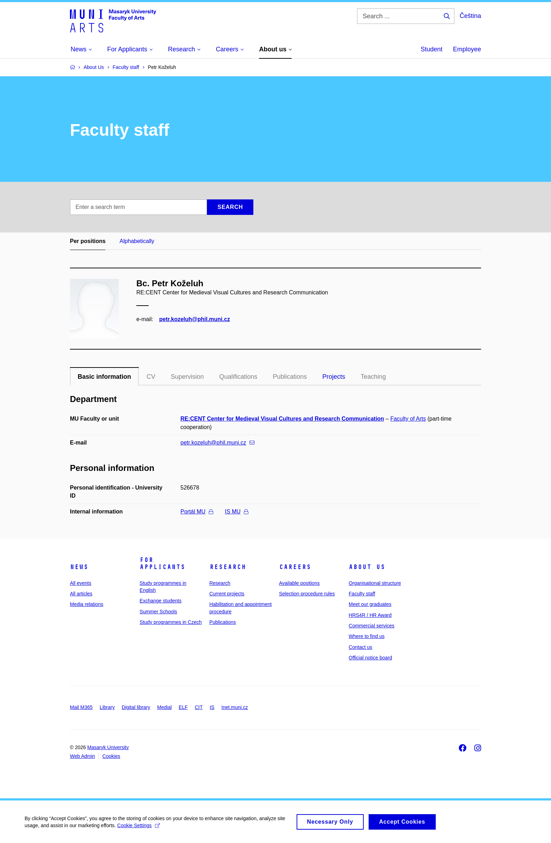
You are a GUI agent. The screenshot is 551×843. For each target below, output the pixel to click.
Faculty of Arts (408, 419)
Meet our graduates (370, 604)
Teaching (373, 376)
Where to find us (366, 636)
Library (107, 707)
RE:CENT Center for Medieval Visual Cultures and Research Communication (282, 419)
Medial (164, 707)
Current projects (227, 593)
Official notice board (370, 657)
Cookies (111, 756)
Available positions (299, 583)
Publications (290, 376)
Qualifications (238, 376)
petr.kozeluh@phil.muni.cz (194, 319)
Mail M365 (81, 707)
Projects (333, 376)
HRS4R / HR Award (370, 615)
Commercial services (371, 625)
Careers (295, 567)
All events (80, 583)
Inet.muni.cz (234, 707)
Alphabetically (136, 241)
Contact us (360, 647)
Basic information (104, 376)
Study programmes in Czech (171, 622)
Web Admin (82, 756)
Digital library (136, 707)
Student (431, 49)
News (79, 567)
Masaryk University (108, 747)
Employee (467, 49)
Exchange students (160, 600)
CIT (199, 707)
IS (212, 707)
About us (367, 567)
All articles (81, 593)
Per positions (87, 241)
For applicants (162, 563)
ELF (183, 707)
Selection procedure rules (307, 593)
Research (227, 567)
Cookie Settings (138, 829)
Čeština (470, 15)
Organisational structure (375, 583)
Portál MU (197, 512)
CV (151, 376)
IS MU (236, 512)
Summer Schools (158, 611)
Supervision (187, 376)
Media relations (86, 604)
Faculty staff (362, 593)
